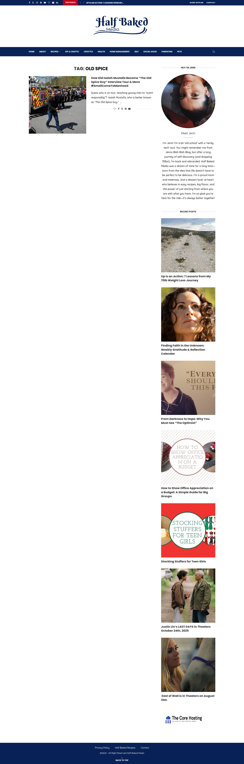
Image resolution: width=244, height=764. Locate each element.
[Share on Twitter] (122, 108)
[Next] (83, 2)
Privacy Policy (102, 747)
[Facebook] (29, 2)
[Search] (213, 51)
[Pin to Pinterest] (126, 108)
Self (137, 51)
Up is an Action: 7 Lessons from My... (105, 2)
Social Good (150, 51)
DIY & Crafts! (72, 51)
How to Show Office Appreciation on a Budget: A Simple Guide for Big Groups (187, 492)
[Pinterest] (41, 2)
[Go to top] (122, 759)
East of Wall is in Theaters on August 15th (188, 698)
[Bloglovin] (49, 2)
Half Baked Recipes (125, 747)
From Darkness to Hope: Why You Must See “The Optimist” (185, 420)
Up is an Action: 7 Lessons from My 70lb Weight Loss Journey (186, 278)
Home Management (120, 51)
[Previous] (80, 2)
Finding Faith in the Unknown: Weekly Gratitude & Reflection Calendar (183, 349)
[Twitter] (33, 2)
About (42, 51)
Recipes (54, 51)
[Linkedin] (57, 2)
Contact (211, 2)
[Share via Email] (129, 108)
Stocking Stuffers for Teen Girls (183, 561)
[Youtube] (45, 2)
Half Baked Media (135, 752)
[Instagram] (37, 2)
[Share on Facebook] (118, 108)
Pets (179, 51)
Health (101, 51)
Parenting (166, 51)
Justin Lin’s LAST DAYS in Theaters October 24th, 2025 (186, 628)
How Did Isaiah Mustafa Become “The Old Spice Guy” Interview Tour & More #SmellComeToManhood (121, 82)
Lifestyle (88, 51)
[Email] (53, 2)
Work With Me (196, 2)
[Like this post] (115, 108)
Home (32, 51)
